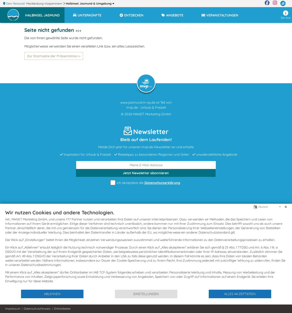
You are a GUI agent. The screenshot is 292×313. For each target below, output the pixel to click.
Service (286, 15)
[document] (146, 249)
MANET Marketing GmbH (152, 114)
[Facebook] (267, 3)
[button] (45, 13)
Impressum (12, 309)
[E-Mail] (146, 165)
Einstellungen (146, 294)
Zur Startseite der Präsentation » (53, 56)
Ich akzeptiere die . (146, 182)
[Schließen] (286, 207)
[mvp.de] (283, 3)
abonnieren (146, 172)
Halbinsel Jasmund (90, 3)
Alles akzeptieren (240, 294)
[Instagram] (275, 3)
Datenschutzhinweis (37, 309)
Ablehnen (52, 294)
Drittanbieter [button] (62, 309)
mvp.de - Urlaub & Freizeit (146, 107)
